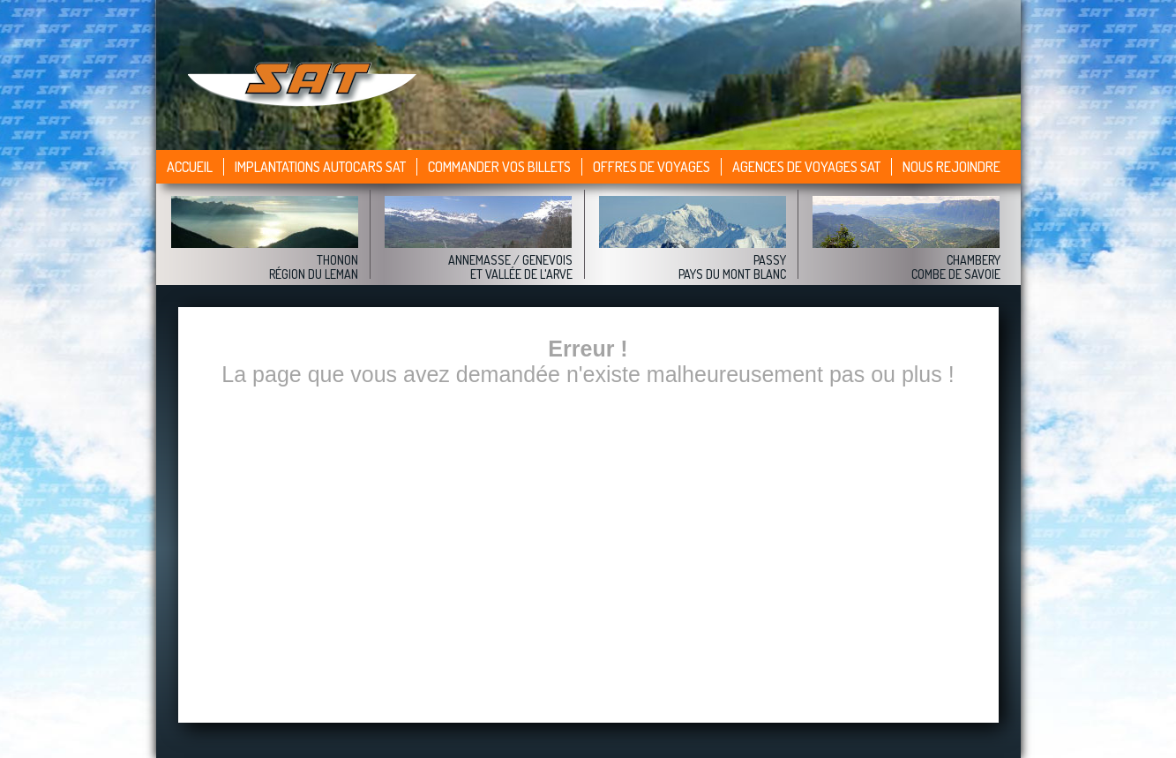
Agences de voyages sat (806, 167)
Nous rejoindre (951, 167)
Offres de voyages (651, 167)
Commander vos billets (499, 167)
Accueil (190, 167)
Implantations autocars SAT (320, 167)
